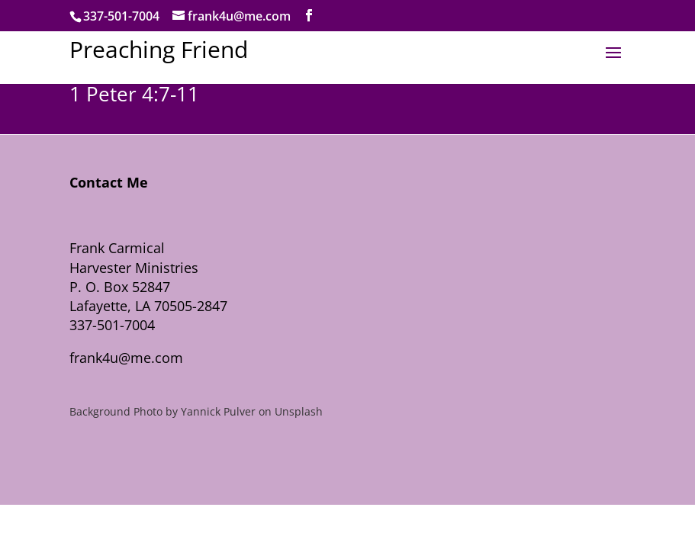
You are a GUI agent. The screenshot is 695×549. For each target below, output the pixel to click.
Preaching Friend (158, 49)
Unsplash (299, 411)
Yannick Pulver (218, 411)
